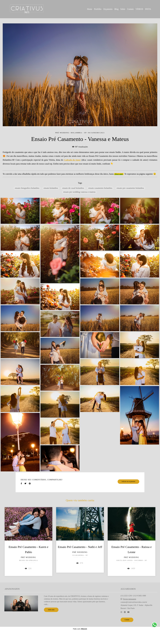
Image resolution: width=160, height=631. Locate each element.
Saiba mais (51, 610)
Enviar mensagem (129, 599)
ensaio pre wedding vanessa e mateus (79, 192)
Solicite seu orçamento (128, 481)
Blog (116, 9)
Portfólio (97, 9)
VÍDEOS (139, 9)
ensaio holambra (51, 188)
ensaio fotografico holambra (27, 188)
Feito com (80, 629)
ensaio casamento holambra (100, 188)
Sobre (122, 9)
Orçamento (107, 9)
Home (89, 9)
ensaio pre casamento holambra (130, 188)
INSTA (148, 9)
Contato (130, 9)
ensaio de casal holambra (73, 188)
